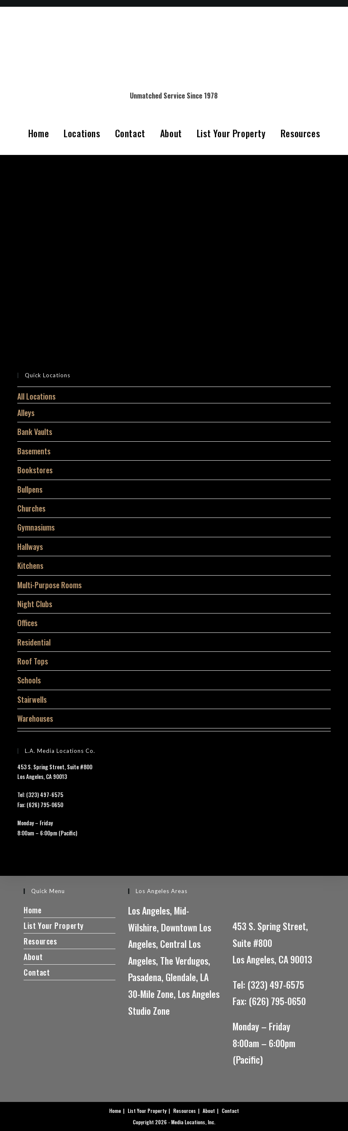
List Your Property (231, 133)
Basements (34, 450)
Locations (82, 133)
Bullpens (30, 489)
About (171, 133)
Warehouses (35, 718)
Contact (130, 133)
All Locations (36, 396)
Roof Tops (32, 661)
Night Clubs (34, 603)
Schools (29, 680)
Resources (300, 133)
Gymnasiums (36, 527)
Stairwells (32, 699)
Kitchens (30, 565)
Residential (34, 642)
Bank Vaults (34, 431)
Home (38, 133)
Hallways (30, 546)
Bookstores (35, 469)
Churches (31, 508)
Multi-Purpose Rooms (49, 584)
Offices (27, 622)
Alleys (26, 412)
